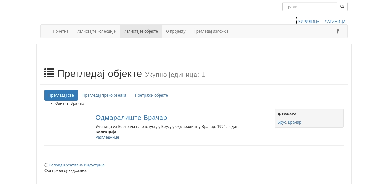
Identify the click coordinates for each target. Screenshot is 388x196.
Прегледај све (61, 95)
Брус (282, 122)
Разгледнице (107, 137)
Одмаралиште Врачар (131, 117)
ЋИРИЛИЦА (309, 21)
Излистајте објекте (141, 31)
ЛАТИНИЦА (335, 21)
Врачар (294, 122)
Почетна (60, 31)
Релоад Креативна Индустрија (76, 164)
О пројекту (175, 31)
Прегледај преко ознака (104, 95)
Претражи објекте (151, 95)
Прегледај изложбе (210, 31)
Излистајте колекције (96, 31)
